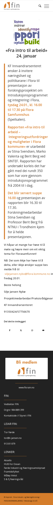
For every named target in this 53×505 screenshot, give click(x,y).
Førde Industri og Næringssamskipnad (24, 467)
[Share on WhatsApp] (32, 330)
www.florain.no (26, 387)
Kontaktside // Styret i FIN (17, 415)
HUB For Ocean (12, 464)
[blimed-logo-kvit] (26, 368)
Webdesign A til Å (30, 501)
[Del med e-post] (43, 330)
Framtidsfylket (11, 471)
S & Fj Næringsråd (13, 479)
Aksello (8, 460)
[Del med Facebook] (9, 330)
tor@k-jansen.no (13, 438)
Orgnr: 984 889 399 (14, 409)
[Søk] (38, 6)
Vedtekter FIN (11, 404)
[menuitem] (38, 6)
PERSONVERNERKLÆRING (13, 501)
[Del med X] (20, 330)
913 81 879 (9, 443)
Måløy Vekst (10, 475)
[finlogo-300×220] (22, 6)
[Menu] (45, 6)
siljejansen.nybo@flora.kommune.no (27, 274)
